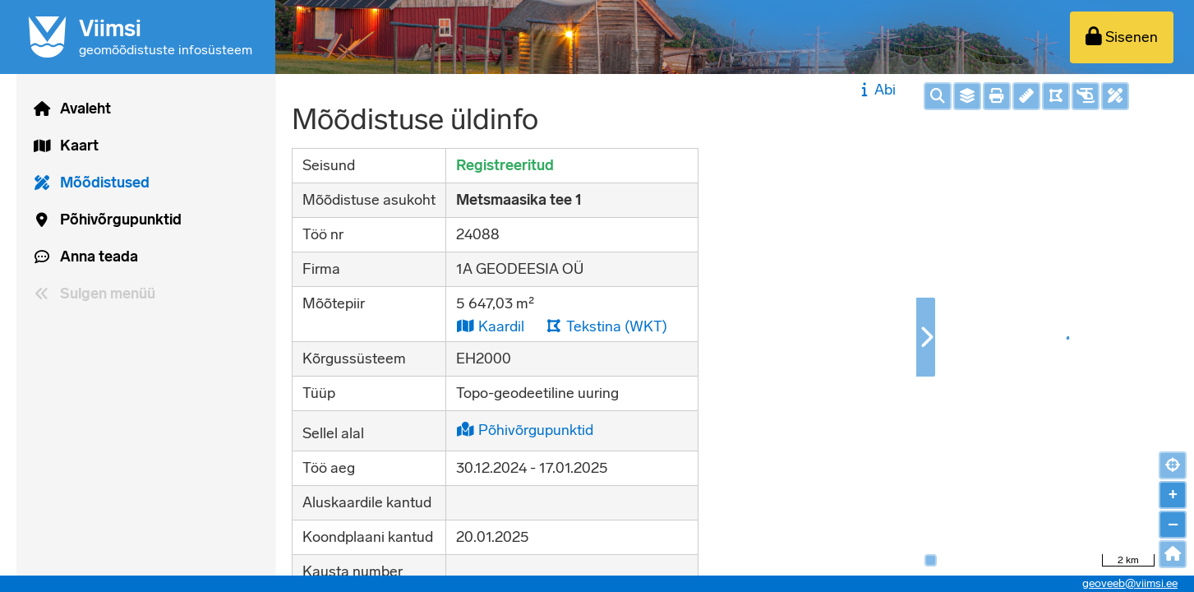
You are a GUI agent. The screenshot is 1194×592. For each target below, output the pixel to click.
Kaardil (490, 326)
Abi (876, 90)
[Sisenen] (1121, 37)
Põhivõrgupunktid (524, 429)
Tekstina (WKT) (606, 326)
